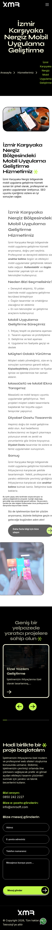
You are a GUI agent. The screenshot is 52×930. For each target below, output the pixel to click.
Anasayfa (5, 72)
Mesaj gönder (27, 890)
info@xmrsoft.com (15, 807)
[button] (19, 707)
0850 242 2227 (13, 797)
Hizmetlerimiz (25, 72)
